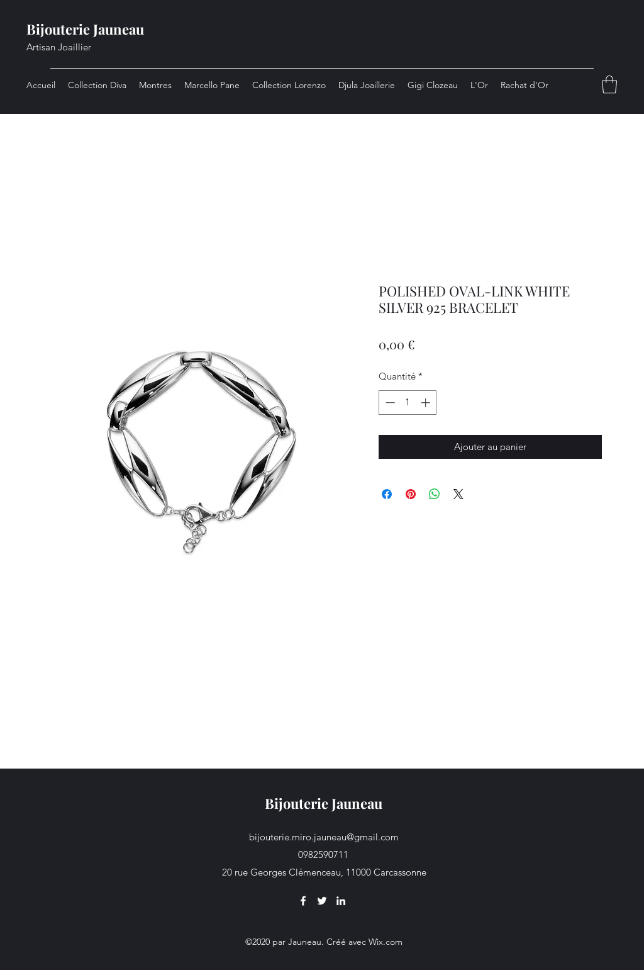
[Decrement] (388, 402)
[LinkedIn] (341, 900)
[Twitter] (322, 900)
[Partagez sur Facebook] (386, 494)
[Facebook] (303, 900)
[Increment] (426, 402)
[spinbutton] (407, 402)
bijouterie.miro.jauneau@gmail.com (324, 837)
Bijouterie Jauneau (85, 29)
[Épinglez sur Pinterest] (410, 494)
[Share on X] (458, 494)
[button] (609, 85)
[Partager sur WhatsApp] (434, 494)
